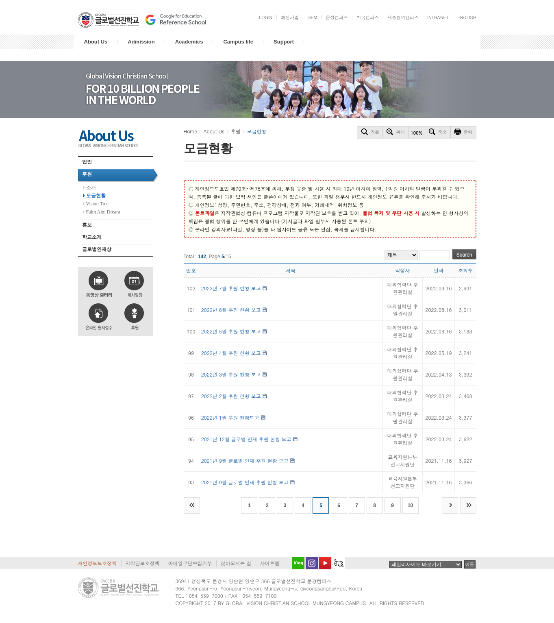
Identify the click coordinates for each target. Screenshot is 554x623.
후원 (87, 174)
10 (410, 505)
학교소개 (92, 237)
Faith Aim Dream (103, 212)
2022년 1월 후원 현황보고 (230, 417)
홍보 (87, 225)
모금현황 (96, 195)
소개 (91, 187)
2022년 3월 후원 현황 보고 (231, 374)
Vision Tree (97, 204)
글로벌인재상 (96, 249)
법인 (87, 162)
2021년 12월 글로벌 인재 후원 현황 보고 (246, 439)
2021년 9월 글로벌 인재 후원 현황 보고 (245, 460)
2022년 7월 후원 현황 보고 (231, 288)
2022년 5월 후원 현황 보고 (231, 331)
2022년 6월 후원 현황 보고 (231, 309)
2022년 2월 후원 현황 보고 (231, 395)
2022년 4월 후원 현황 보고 (231, 352)
